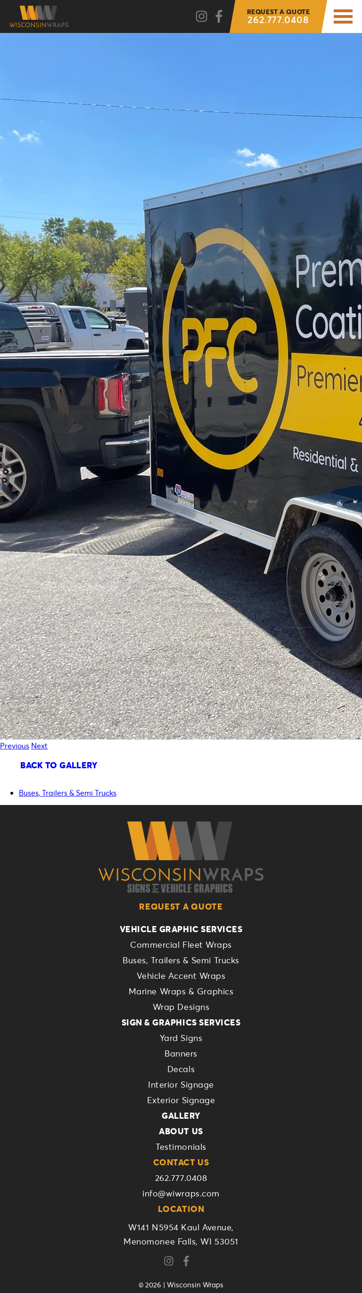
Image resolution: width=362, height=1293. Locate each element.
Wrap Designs (181, 1006)
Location (181, 1208)
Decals (181, 1068)
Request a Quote (181, 906)
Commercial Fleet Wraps (181, 944)
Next (39, 745)
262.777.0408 (278, 16)
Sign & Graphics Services (181, 1022)
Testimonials (181, 1146)
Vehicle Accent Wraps (181, 975)
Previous (14, 745)
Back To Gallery (58, 765)
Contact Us (181, 1162)
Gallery (181, 1115)
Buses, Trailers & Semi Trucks (67, 792)
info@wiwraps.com (181, 1193)
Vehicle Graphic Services (181, 929)
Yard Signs (181, 1037)
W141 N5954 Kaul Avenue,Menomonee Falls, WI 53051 (181, 1234)
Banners (181, 1053)
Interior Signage (181, 1084)
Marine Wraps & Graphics (181, 991)
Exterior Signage (181, 1100)
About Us (181, 1131)
